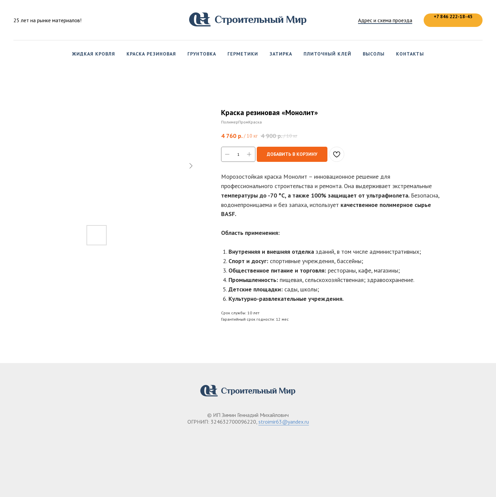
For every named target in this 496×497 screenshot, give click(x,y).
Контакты (410, 54)
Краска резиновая (151, 54)
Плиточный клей (327, 54)
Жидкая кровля (93, 54)
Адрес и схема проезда (385, 20)
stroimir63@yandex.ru (283, 421)
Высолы (374, 54)
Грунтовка (201, 54)
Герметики (242, 54)
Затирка (281, 54)
